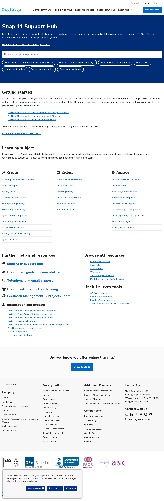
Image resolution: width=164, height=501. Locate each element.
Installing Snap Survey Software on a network (31, 314)
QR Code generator (100, 293)
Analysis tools (119, 185)
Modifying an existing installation (25, 328)
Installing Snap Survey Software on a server (30, 317)
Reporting (47, 412)
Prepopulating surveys (13, 203)
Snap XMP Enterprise (94, 399)
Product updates (50, 437)
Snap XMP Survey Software (56, 390)
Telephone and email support (30, 280)
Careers (5, 410)
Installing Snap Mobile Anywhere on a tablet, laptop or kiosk (39, 324)
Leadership (7, 402)
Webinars (95, 272)
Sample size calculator (101, 296)
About (5, 397)
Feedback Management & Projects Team (38, 296)
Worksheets (142, 62)
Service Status (50, 441)
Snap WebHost (65, 185)
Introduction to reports (123, 197)
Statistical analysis (121, 221)
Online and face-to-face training (32, 289)
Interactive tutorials (15, 69)
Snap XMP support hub (25, 263)
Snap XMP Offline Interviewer (98, 390)
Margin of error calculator (103, 300)
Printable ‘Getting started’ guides (107, 279)
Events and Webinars (70, 69)
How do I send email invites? (115, 62)
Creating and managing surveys (18, 179)
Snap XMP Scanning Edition (97, 395)
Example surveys (51, 416)
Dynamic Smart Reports (124, 203)
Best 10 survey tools (93, 416)
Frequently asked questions (15, 406)
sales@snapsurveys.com (137, 394)
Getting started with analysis (127, 179)
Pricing (46, 395)
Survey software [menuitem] (42, 9)
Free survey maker (51, 420)
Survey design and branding (16, 233)
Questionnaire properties (15, 215)
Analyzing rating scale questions (128, 215)
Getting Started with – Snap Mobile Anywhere (32, 119)
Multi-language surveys (14, 209)
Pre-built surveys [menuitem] (63, 9)
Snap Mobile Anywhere (69, 197)
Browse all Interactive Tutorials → (21, 133)
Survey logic (8, 191)
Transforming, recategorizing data (129, 209)
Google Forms (90, 433)
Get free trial (152, 9)
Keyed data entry (66, 203)
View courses (82, 367)
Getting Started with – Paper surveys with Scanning (34, 116)
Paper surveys (49, 399)
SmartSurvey (90, 420)
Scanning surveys (65, 191)
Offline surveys (50, 403)
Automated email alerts (14, 197)
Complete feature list (53, 433)
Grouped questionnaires (14, 221)
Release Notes (50, 424)
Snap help (95, 265)
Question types (10, 185)
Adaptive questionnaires (14, 227)
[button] (124, 9)
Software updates (17, 331)
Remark (87, 441)
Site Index (9, 384)
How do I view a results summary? (76, 62)
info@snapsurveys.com (136, 401)
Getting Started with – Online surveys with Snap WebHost (38, 112)
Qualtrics (88, 424)
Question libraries (11, 239)
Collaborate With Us (11, 426)
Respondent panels (67, 209)
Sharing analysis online (123, 227)
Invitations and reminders (69, 179)
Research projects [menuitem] (84, 9)
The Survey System (93, 429)
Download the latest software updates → (26, 44)
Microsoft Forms (91, 437)
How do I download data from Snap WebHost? (29, 62)
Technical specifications (20, 335)
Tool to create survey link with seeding (110, 303)
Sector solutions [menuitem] (106, 9)
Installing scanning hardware (22, 321)
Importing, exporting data (124, 191)
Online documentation (42, 69)
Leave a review (9, 430)
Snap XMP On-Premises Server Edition (102, 403)
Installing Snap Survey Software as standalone (32, 310)
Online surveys (50, 407)
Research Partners (10, 414)
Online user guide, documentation (33, 272)
